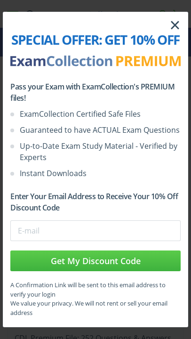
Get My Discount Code (96, 260)
